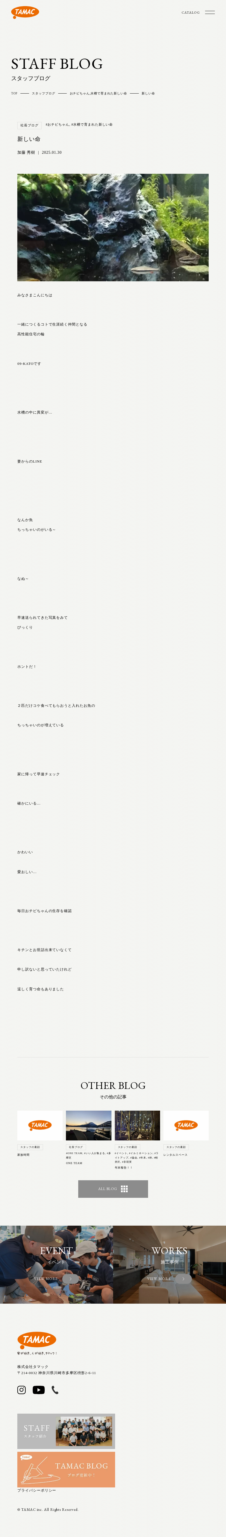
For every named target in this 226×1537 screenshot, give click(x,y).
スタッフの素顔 (30, 1147)
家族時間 (23, 1154)
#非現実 (127, 1161)
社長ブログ (29, 125)
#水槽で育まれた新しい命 (92, 124)
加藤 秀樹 (26, 152)
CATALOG (190, 12)
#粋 (150, 1157)
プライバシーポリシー (36, 1490)
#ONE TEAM (74, 1153)
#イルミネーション (141, 1153)
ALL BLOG (113, 1189)
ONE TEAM (74, 1163)
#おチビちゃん (57, 124)
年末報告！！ (124, 1167)
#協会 (133, 1157)
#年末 (142, 1157)
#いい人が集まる (94, 1153)
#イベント (121, 1153)
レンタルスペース (175, 1154)
